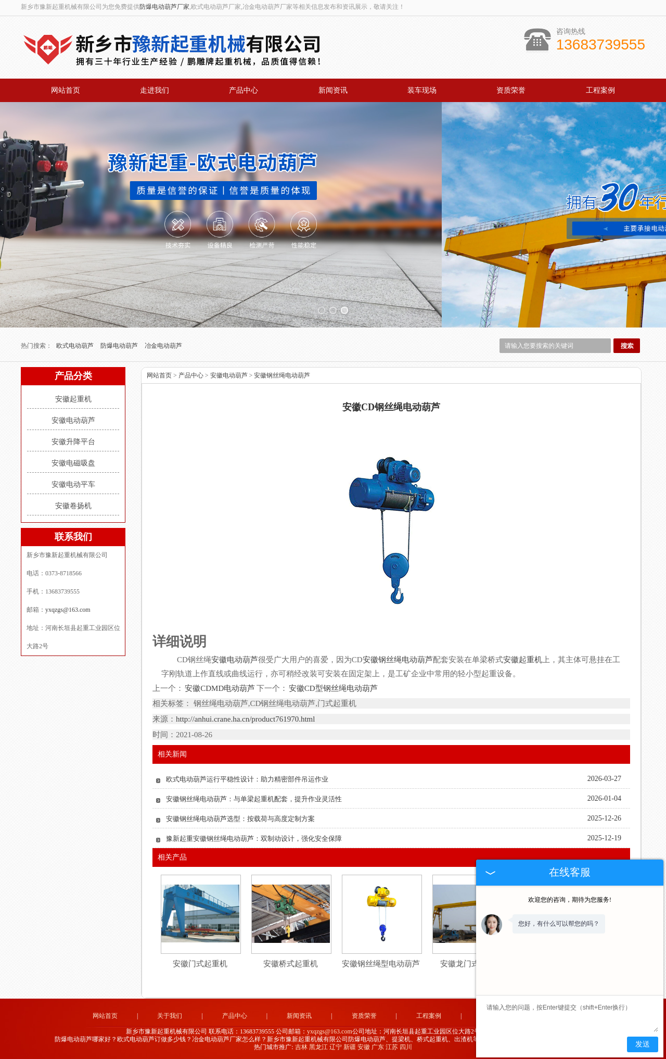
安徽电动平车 (73, 484)
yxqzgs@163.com (68, 609)
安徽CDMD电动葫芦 (220, 688)
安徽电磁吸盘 (73, 463)
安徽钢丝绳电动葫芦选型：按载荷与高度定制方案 (240, 819)
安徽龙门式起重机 (471, 964)
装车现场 (422, 90)
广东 (378, 1047)
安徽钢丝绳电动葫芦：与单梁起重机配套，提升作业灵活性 (254, 799)
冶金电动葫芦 (163, 345)
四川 (406, 1047)
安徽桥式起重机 (290, 964)
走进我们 (154, 90)
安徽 (363, 1047)
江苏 (392, 1047)
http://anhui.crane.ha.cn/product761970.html (245, 719)
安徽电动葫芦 (73, 420)
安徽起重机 (73, 399)
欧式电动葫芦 (75, 345)
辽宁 (335, 1047)
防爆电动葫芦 (119, 345)
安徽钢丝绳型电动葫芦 (381, 964)
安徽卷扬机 (73, 506)
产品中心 (243, 90)
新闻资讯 (333, 90)
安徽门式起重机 (200, 964)
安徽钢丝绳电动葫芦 (282, 375)
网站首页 (65, 90)
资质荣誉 (511, 90)
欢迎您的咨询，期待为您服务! (569, 899)
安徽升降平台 (73, 442)
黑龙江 (318, 1047)
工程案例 (600, 90)
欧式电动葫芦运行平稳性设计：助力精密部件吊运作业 (247, 779)
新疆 (349, 1047)
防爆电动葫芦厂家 (164, 6)
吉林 (301, 1047)
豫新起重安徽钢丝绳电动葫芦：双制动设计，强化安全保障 (254, 838)
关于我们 (169, 1015)
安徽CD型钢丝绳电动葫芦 (333, 688)
